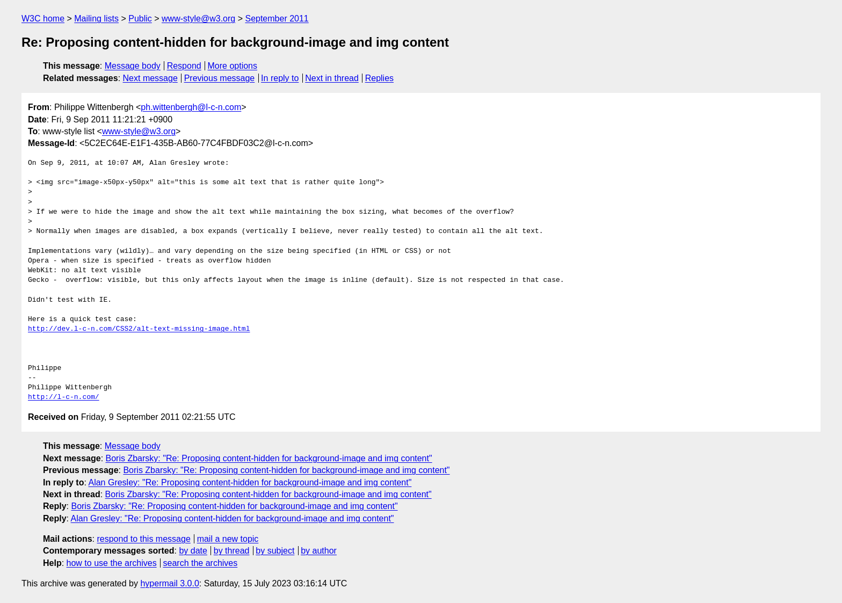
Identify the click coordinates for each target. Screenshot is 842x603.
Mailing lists (96, 18)
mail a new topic (228, 538)
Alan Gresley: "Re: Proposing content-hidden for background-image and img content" (249, 482)
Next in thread (332, 78)
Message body (133, 65)
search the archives (200, 563)
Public (140, 18)
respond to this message (143, 538)
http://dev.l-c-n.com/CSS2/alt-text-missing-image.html (139, 329)
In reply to (280, 78)
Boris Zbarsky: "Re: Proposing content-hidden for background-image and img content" (269, 458)
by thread (232, 550)
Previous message (219, 78)
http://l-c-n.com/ (63, 397)
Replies (379, 78)
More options (233, 65)
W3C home (42, 18)
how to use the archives (112, 563)
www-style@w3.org (198, 18)
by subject (275, 550)
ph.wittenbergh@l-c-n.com (191, 107)
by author (319, 550)
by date (193, 550)
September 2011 (276, 18)
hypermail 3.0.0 (169, 583)
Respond (184, 65)
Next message (150, 78)
